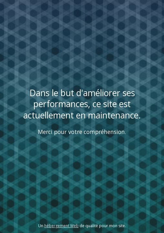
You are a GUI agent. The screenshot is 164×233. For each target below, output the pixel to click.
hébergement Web (61, 225)
